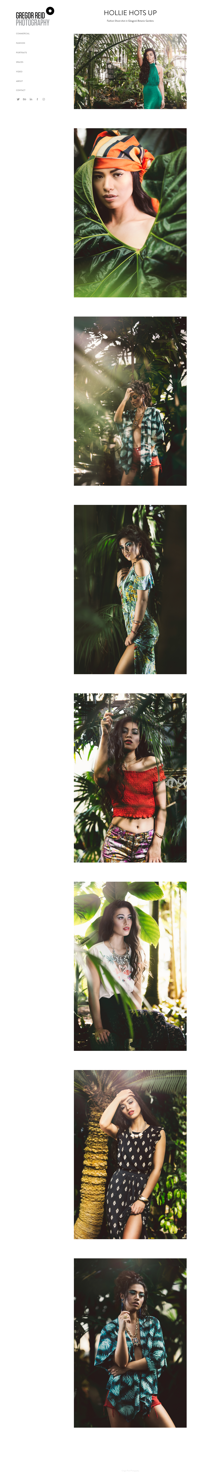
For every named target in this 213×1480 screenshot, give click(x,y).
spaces (19, 62)
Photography (135, 1471)
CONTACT (20, 90)
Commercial (23, 33)
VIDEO (19, 71)
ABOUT (19, 81)
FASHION (20, 43)
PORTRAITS (21, 52)
